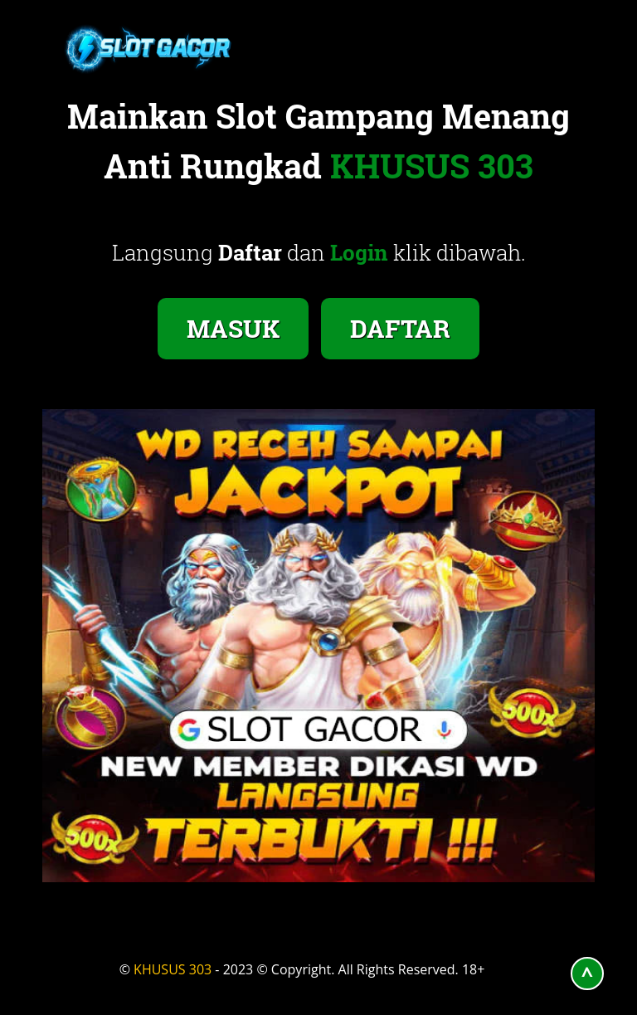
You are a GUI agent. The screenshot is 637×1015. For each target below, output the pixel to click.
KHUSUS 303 (173, 969)
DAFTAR (400, 328)
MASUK (233, 328)
